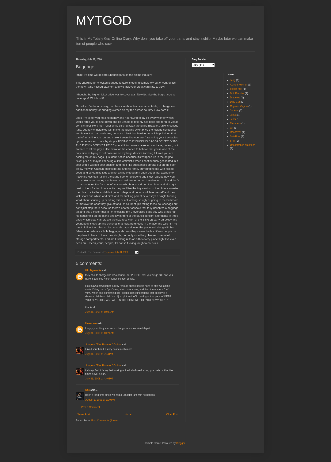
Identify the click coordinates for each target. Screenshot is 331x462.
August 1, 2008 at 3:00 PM (100, 399)
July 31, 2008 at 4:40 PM (99, 378)
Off (231, 127)
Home (128, 414)
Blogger (180, 443)
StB (87, 390)
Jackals (234, 110)
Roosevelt (235, 132)
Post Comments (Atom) (104, 420)
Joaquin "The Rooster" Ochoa (103, 344)
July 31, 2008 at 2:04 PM (99, 354)
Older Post (172, 414)
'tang (233, 80)
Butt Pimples (237, 93)
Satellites (235, 136)
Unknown (91, 323)
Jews (233, 119)
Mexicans (235, 123)
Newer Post (83, 414)
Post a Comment (90, 407)
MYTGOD (103, 20)
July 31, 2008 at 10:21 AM (99, 333)
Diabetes (235, 97)
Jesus (233, 114)
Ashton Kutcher (238, 84)
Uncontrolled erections (242, 144)
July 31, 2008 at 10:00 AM (99, 311)
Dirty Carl (235, 101)
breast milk (236, 88)
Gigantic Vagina (239, 106)
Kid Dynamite (93, 270)
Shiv (232, 140)
